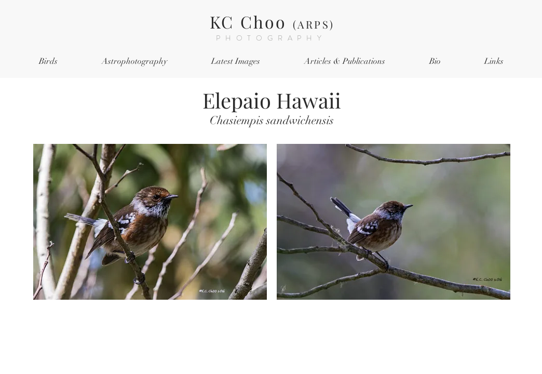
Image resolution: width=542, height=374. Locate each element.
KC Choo (272, 21)
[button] (48, 61)
